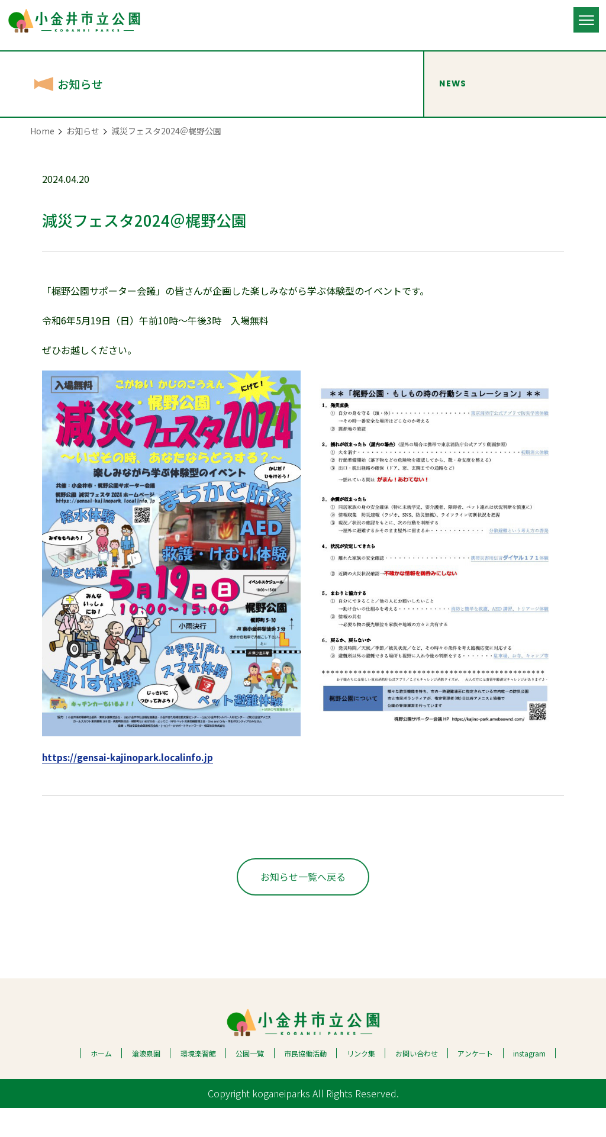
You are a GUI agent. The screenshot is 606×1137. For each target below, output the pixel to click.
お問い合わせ (416, 1082)
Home (42, 131)
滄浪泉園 (146, 1082)
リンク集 (361, 1082)
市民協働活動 (305, 1082)
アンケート (475, 1082)
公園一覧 (250, 1082)
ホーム (101, 1082)
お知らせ (82, 131)
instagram (529, 1082)
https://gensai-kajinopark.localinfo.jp (132, 757)
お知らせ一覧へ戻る (302, 904)
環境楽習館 (198, 1082)
